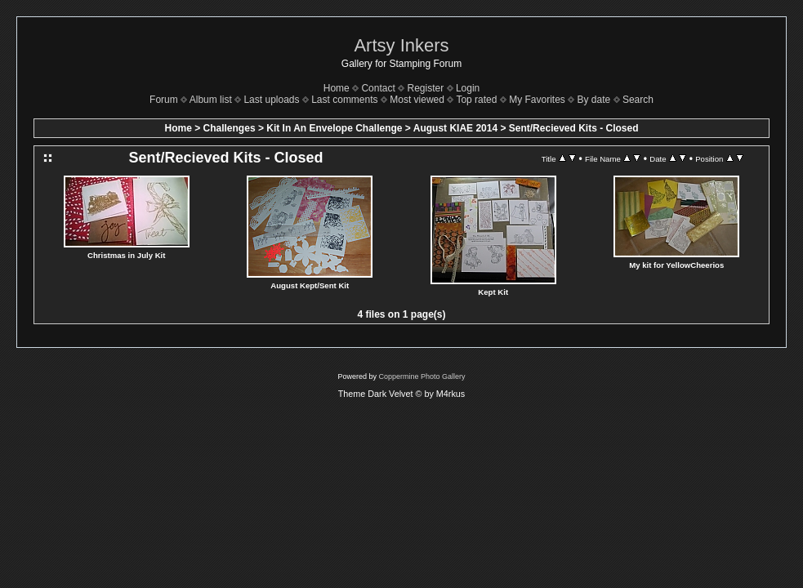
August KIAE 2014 (455, 128)
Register (426, 88)
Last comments (344, 99)
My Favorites (537, 99)
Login (468, 88)
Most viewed (417, 99)
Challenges (229, 128)
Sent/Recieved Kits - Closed (574, 128)
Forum (163, 99)
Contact (378, 88)
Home (336, 88)
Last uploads (271, 99)
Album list (211, 99)
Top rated (476, 99)
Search (638, 99)
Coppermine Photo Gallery (421, 376)
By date (594, 99)
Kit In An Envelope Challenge (334, 128)
